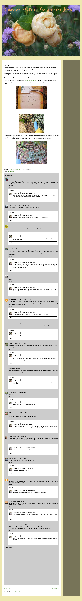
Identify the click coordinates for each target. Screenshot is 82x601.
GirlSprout (11, 412)
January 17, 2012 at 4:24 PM (28, 262)
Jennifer (11, 343)
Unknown (11, 479)
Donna (10, 501)
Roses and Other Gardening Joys (37, 9)
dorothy (11, 248)
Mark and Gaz (12, 205)
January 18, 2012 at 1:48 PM (28, 512)
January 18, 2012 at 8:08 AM (28, 490)
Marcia (10, 436)
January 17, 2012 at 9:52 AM (22, 205)
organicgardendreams (14, 178)
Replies (12, 190)
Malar (10, 458)
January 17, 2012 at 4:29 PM (28, 312)
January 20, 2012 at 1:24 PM (28, 536)
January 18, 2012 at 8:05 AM (28, 380)
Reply (10, 187)
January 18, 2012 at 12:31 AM (19, 458)
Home (32, 588)
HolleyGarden (16, 193)
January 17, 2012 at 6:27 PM (21, 368)
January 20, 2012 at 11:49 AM (22, 524)
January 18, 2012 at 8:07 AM (28, 424)
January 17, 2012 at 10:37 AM (28, 193)
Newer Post (7, 588)
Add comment (9, 547)
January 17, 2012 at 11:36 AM (26, 226)
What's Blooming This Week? (31, 80)
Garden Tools (11, 171)
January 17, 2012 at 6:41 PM (19, 392)
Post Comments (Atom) (15, 591)
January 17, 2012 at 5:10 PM (21, 323)
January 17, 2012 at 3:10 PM (24, 299)
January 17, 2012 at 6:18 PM (28, 355)
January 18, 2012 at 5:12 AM (20, 479)
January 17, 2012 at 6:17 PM (28, 333)
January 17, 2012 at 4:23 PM (28, 235)
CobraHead (6, 82)
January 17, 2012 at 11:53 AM (20, 248)
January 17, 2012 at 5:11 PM (19, 343)
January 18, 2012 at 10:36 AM (19, 501)
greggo (10, 392)
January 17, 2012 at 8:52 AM (26, 178)
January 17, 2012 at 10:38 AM (28, 215)
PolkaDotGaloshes (13, 299)
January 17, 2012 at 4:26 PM (28, 287)
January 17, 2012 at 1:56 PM (24, 275)
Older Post (55, 588)
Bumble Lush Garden (14, 226)
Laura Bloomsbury (13, 275)
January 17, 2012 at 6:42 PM (20, 412)
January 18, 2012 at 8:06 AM (28, 402)
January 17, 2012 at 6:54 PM (19, 436)
